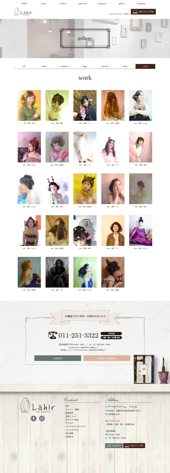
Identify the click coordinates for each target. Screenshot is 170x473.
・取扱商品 (68, 413)
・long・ (85, 66)
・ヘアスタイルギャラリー (75, 426)
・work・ (145, 66)
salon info (82, 4)
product (63, 4)
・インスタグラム (71, 430)
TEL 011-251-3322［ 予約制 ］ (120, 14)
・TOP (66, 406)
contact (58, 358)
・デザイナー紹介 (71, 420)
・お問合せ (68, 437)
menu (43, 4)
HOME (24, 4)
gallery (122, 4)
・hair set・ (105, 66)
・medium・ (64, 66)
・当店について (70, 416)
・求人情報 (68, 433)
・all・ (24, 66)
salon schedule (107, 358)
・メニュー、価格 (71, 409)
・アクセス (68, 423)
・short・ (44, 66)
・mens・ (125, 66)
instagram (141, 4)
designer (102, 4)
